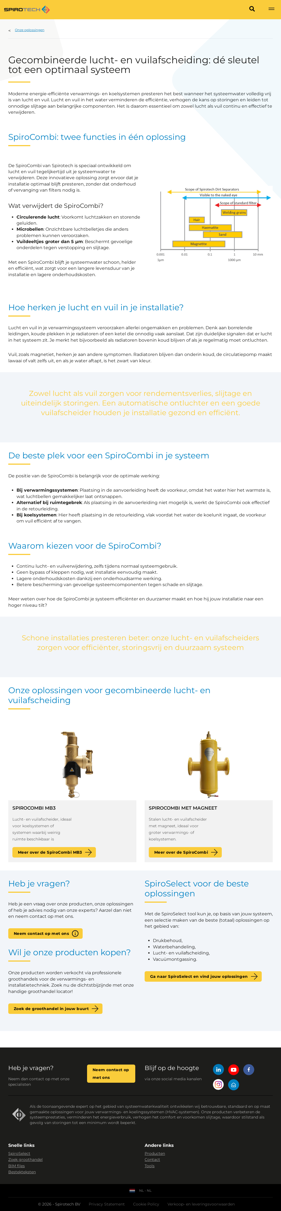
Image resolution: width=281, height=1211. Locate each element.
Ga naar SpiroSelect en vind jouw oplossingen (199, 976)
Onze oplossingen (29, 30)
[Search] (252, 9)
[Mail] (233, 1085)
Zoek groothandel (25, 1159)
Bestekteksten (22, 1171)
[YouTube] (233, 1070)
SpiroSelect (19, 1153)
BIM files (16, 1165)
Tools (150, 1165)
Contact (152, 1159)
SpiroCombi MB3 (34, 808)
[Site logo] (27, 9)
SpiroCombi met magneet (183, 808)
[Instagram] (218, 1085)
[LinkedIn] (218, 1070)
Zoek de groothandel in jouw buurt (51, 1008)
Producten (155, 1153)
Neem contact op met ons (41, 933)
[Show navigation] (271, 9)
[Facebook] (248, 1070)
